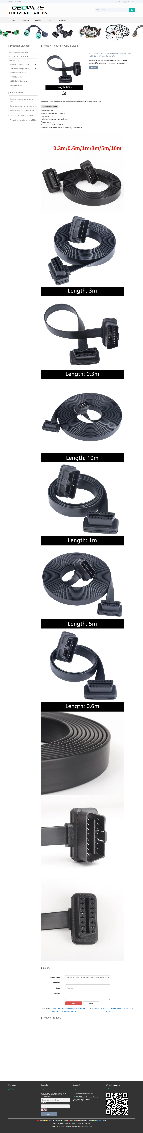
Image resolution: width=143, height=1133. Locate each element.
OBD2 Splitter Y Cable (18, 73)
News (50, 20)
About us (25, 20)
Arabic (95, 1120)
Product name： (56, 977)
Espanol (48, 1120)
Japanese (80, 1120)
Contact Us (62, 20)
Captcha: (43, 1103)
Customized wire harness (19, 52)
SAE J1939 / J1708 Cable (19, 56)
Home (14, 20)
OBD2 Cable (71, 45)
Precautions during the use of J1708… (23, 120)
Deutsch (40, 1120)
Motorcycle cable (16, 85)
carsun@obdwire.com (86, 1093)
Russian (102, 1120)
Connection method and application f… (23, 106)
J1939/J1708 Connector (18, 81)
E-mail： (59, 988)
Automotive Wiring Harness (19, 69)
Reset (91, 1003)
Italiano (63, 1120)
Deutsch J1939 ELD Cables (19, 65)
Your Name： (57, 983)
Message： (58, 993)
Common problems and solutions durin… (21, 100)
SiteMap (87, 1123)
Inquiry (94, 67)
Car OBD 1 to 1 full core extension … (22, 115)
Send (73, 1003)
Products (38, 20)
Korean (88, 1120)
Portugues (71, 1120)
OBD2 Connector (16, 77)
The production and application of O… (23, 111)
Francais (56, 1120)
